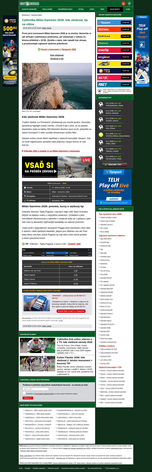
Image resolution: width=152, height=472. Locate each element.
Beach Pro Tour (105, 306)
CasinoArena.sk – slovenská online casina (70, 435)
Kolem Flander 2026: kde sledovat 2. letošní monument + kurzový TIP (74, 360)
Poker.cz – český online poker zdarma (37, 435)
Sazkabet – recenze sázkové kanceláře (112, 381)
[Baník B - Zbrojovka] (101, 112)
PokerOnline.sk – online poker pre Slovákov (71, 439)
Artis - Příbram (110, 128)
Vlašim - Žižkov (111, 143)
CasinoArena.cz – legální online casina (37, 439)
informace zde (60, 458)
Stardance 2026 (105, 356)
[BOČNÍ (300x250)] (114, 204)
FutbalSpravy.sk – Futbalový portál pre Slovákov (72, 432)
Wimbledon (103, 264)
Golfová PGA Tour (106, 303)
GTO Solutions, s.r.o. (112, 468)
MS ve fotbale (104, 232)
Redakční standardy (39, 468)
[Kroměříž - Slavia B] (101, 119)
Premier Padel (104, 335)
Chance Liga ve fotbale (107, 221)
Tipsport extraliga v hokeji (108, 217)
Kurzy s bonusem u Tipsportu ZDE (58, 49)
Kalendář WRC (105, 331)
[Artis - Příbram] (101, 127)
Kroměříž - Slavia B (112, 120)
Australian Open (105, 256)
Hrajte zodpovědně (26, 318)
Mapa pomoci (81, 463)
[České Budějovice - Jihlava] (101, 104)
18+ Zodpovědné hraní (95, 468)
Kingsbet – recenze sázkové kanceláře (112, 399)
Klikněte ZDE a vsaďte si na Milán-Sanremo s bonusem (52, 151)
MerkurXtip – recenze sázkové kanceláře (113, 392)
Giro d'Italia (103, 274)
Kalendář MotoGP (106, 278)
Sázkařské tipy (104, 98)
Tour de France (105, 271)
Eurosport (55, 200)
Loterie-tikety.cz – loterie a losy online (69, 417)
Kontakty (28, 468)
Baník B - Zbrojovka (112, 113)
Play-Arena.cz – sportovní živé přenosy (37, 428)
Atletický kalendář (106, 296)
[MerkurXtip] (10, 86)
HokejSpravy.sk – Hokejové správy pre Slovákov (72, 428)
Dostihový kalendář (106, 310)
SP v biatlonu (104, 281)
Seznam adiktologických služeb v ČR (64, 463)
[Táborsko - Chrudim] (101, 150)
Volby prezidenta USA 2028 (109, 353)
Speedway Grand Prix (107, 324)
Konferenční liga (105, 246)
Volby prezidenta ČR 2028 (108, 349)
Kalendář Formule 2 (106, 313)
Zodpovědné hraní (116, 448)
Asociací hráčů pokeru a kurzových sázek (34, 451)
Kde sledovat (57, 55)
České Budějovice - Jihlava (114, 105)
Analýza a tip (56, 59)
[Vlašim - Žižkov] (101, 142)
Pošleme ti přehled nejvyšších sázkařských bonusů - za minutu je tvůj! (55, 385)
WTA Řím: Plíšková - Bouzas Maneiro (118, 136)
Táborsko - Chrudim (112, 151)
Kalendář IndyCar (105, 321)
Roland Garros (105, 260)
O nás (21, 468)
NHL (101, 249)
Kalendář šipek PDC (106, 288)
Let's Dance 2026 (105, 360)
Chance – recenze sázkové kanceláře (112, 385)
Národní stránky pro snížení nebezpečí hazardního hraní (104, 463)
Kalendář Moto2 (105, 317)
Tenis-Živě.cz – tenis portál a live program (38, 421)
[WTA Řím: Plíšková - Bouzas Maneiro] (101, 135)
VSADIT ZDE (74, 244)
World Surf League (106, 338)
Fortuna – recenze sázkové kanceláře (112, 370)
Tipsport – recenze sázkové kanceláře (112, 374)
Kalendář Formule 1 (106, 224)
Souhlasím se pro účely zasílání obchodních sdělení (52, 394)
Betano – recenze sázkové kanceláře (112, 377)
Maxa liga (103, 253)
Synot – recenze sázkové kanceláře (111, 388)
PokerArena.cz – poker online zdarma (37, 432)
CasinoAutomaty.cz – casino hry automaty (70, 414)
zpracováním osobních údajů (44, 394)
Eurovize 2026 (104, 363)
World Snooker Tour (106, 299)
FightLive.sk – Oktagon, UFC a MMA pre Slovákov (73, 424)
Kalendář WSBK (105, 328)
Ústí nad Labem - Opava (113, 158)
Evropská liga (104, 242)
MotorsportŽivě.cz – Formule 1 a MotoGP (38, 424)
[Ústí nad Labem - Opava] (101, 157)
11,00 (76, 279)
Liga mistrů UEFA (105, 239)
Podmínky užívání (53, 468)
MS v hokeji (104, 228)
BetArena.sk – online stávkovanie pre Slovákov (72, 421)
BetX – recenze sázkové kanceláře (111, 395)
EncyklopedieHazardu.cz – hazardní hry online (72, 410)
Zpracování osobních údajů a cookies (73, 468)
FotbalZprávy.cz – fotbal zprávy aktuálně (38, 414)
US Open (103, 267)
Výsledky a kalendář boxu (108, 342)
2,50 (75, 275)
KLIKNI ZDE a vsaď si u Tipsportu (71, 311)
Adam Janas (46, 28)
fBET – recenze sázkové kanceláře (111, 402)
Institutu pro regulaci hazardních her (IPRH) (76, 448)
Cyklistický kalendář (106, 292)
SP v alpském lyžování (107, 285)
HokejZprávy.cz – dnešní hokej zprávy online (39, 417)
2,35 (75, 271)
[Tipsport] (142, 86)
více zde (61, 320)
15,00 (76, 283)
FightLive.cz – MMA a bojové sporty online (38, 410)
